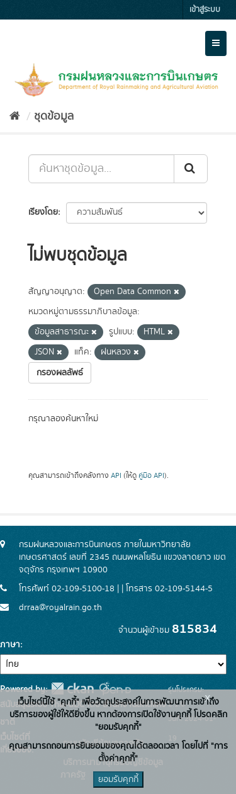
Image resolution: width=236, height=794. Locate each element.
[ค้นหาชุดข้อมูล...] (101, 168)
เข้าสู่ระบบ (204, 10)
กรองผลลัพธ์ (60, 372)
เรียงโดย (43, 212)
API (116, 475)
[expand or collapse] (216, 43)
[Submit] (191, 168)
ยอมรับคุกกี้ (118, 779)
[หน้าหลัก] (14, 116)
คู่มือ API (151, 475)
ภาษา (10, 644)
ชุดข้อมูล (54, 116)
